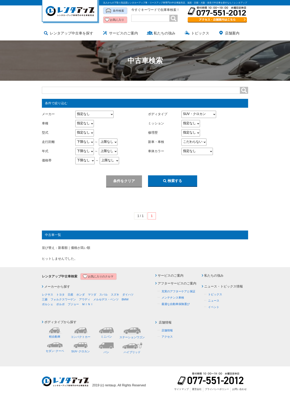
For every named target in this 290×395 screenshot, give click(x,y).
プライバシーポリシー (217, 389)
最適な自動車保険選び (176, 304)
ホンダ (80, 294)
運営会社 (197, 389)
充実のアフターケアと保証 (178, 291)
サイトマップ (181, 389)
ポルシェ (47, 304)
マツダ (92, 294)
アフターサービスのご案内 (177, 283)
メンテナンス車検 (173, 297)
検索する (172, 181)
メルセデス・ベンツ (106, 299)
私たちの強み (214, 275)
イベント (213, 307)
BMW (125, 299)
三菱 (45, 299)
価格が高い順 (80, 247)
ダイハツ (128, 294)
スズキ (115, 294)
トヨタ (60, 294)
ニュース (213, 300)
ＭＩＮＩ (87, 304)
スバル (103, 294)
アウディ (84, 299)
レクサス (47, 294)
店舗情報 (165, 322)
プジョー (73, 304)
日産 (70, 294)
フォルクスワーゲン (63, 299)
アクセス (167, 336)
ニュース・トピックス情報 (223, 286)
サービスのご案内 (170, 275)
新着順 (63, 247)
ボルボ (60, 304)
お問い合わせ (239, 389)
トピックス (215, 294)
